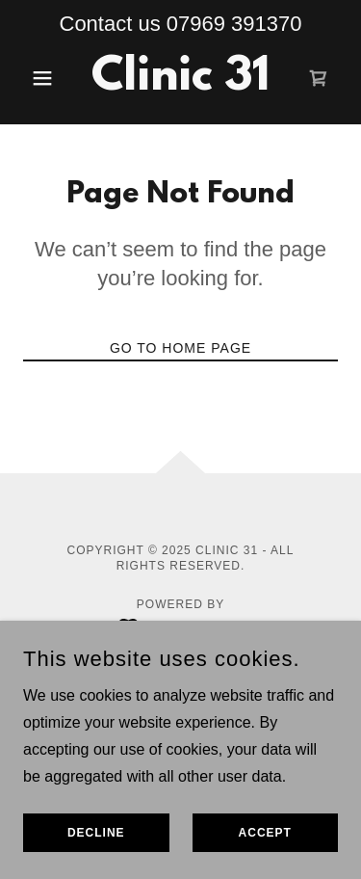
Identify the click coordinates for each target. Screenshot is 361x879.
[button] (46, 78)
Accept (265, 832)
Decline (96, 832)
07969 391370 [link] (234, 24)
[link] (180, 78)
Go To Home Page (180, 348)
